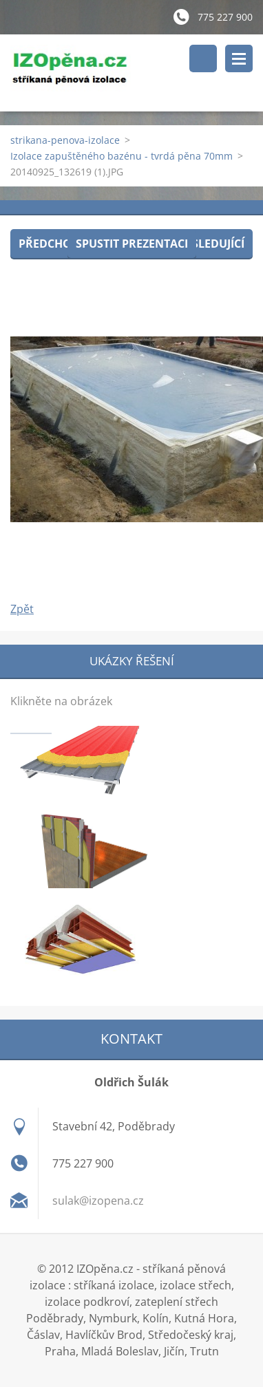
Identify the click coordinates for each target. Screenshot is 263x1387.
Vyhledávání (203, 58)
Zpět (22, 608)
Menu (239, 58)
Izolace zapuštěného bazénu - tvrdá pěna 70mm (121, 155)
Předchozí (50, 243)
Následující (210, 243)
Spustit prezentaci (132, 243)
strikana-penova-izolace (65, 140)
